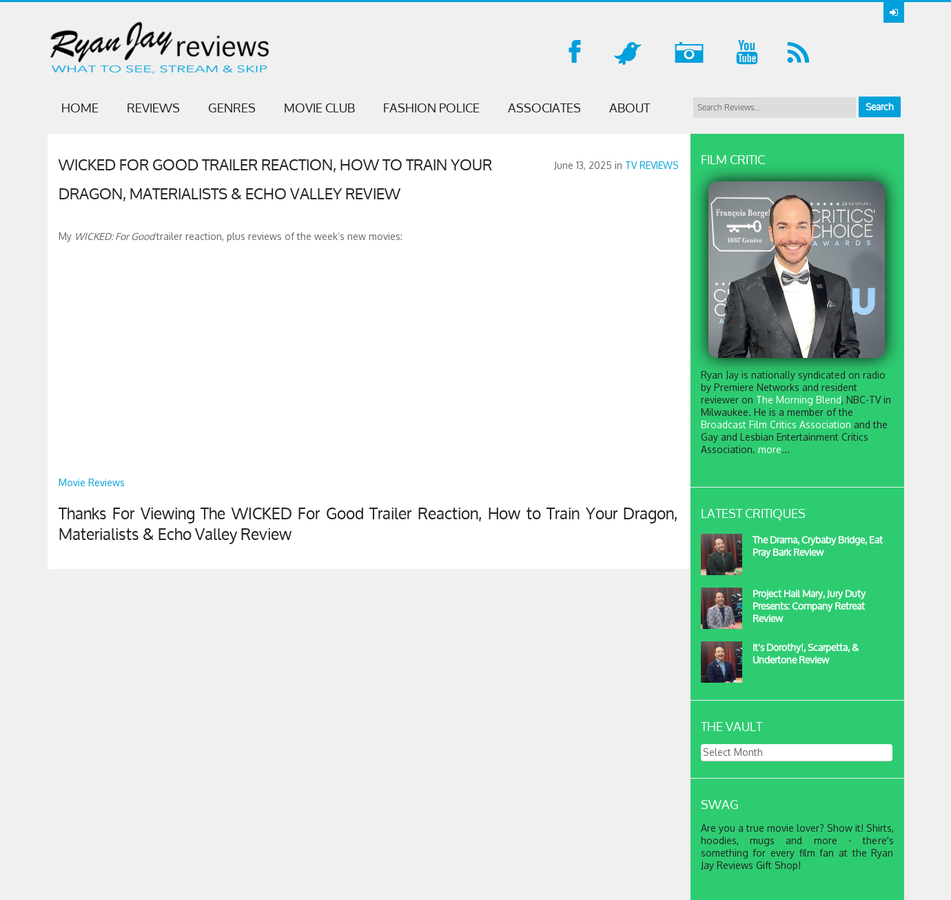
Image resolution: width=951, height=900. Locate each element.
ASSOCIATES (544, 107)
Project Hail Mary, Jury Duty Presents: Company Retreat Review (809, 605)
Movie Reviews (92, 482)
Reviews (153, 107)
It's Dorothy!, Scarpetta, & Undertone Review (806, 653)
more (769, 449)
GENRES (232, 107)
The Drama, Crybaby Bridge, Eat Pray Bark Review (818, 546)
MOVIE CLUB (319, 107)
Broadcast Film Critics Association (776, 424)
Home (80, 107)
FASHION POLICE (431, 107)
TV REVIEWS (652, 165)
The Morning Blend (798, 400)
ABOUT (629, 107)
